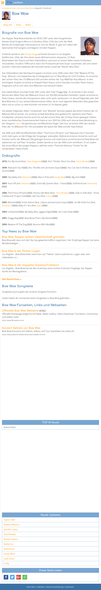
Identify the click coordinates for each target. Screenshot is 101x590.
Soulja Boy (59, 177)
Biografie (7, 24)
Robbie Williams (11, 524)
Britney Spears (11, 539)
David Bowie (10, 534)
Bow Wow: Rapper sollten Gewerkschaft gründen (33, 237)
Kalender (40, 587)
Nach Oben (31, 587)
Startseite (5, 8)
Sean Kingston (34, 161)
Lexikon (15, 2)
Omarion (26, 177)
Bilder (28, 24)
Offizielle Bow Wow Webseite (20, 310)
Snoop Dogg (31, 54)
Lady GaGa (9, 558)
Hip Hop (20, 8)
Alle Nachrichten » (11, 279)
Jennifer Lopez (11, 529)
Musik (13, 8)
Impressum (69, 587)
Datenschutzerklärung (54, 587)
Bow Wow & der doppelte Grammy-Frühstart (30, 265)
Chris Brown (82, 161)
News (18, 24)
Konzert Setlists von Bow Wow (21, 328)
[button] (6, 577)
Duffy (6, 563)
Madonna (8, 544)
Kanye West (9, 553)
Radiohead (9, 548)
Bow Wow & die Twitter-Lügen (21, 251)
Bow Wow (29, 8)
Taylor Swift (9, 519)
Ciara (17, 123)
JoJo (39, 205)
